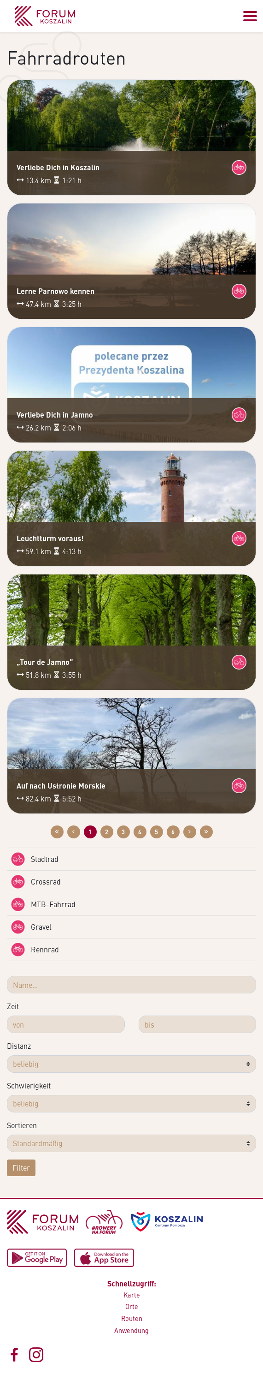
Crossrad (36, 881)
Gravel (31, 927)
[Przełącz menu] (250, 16)
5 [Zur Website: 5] (156, 832)
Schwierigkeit (29, 1085)
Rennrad (35, 949)
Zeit (13, 1006)
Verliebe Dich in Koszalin (58, 167)
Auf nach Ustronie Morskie (61, 785)
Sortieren (22, 1125)
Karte (131, 1295)
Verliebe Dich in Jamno (55, 414)
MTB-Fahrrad (43, 904)
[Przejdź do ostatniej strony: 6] (206, 831)
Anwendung (131, 1330)
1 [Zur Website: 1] (90, 832)
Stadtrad (34, 859)
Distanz (19, 1046)
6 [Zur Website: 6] (173, 832)
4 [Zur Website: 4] (139, 832)
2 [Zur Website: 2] (106, 832)
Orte (131, 1306)
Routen (131, 1318)
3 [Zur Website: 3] (123, 832)
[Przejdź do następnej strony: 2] (189, 831)
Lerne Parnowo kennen (55, 291)
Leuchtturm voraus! (50, 538)
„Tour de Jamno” (45, 662)
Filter (21, 1167)
